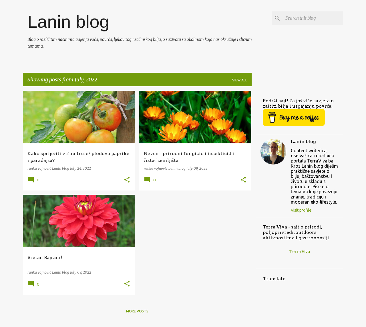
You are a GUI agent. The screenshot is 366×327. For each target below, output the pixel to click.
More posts (137, 311)
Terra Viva (299, 251)
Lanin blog (68, 21)
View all (239, 80)
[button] (127, 180)
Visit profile (301, 210)
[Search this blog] (313, 18)
